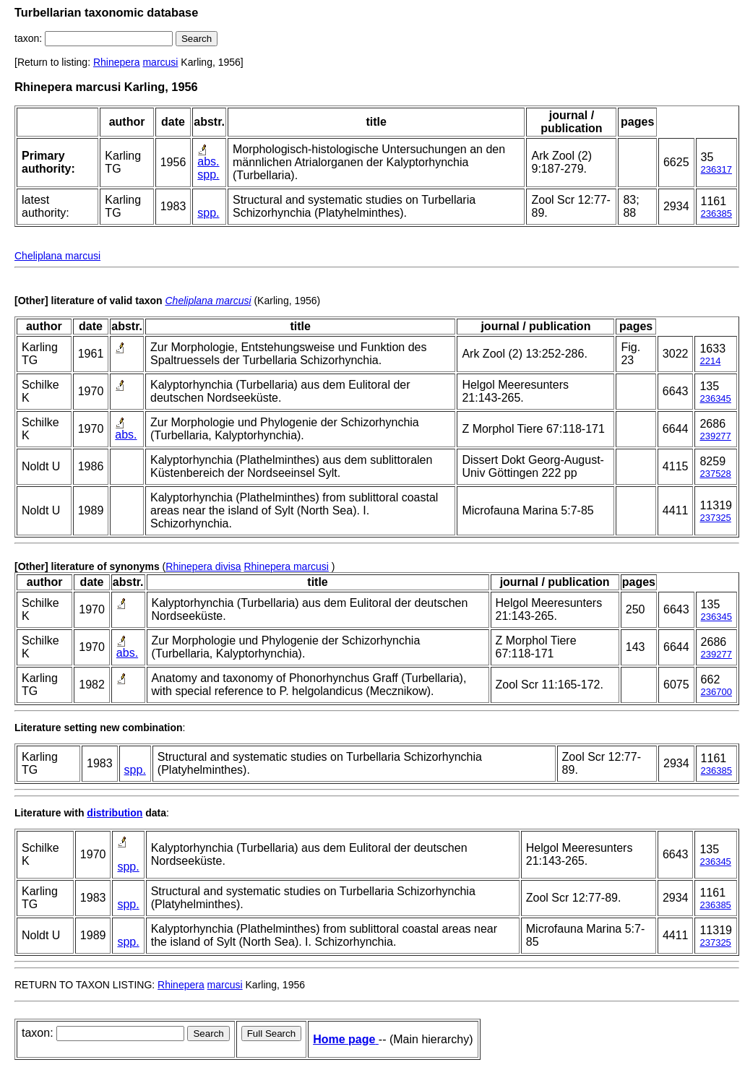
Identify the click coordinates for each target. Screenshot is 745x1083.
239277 (715, 436)
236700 (716, 691)
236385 (716, 213)
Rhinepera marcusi (286, 566)
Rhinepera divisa (203, 566)
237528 (715, 473)
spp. (208, 174)
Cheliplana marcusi (57, 256)
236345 (715, 398)
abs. (208, 161)
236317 (716, 169)
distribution (114, 813)
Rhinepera (116, 62)
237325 (715, 517)
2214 (709, 360)
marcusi (160, 62)
